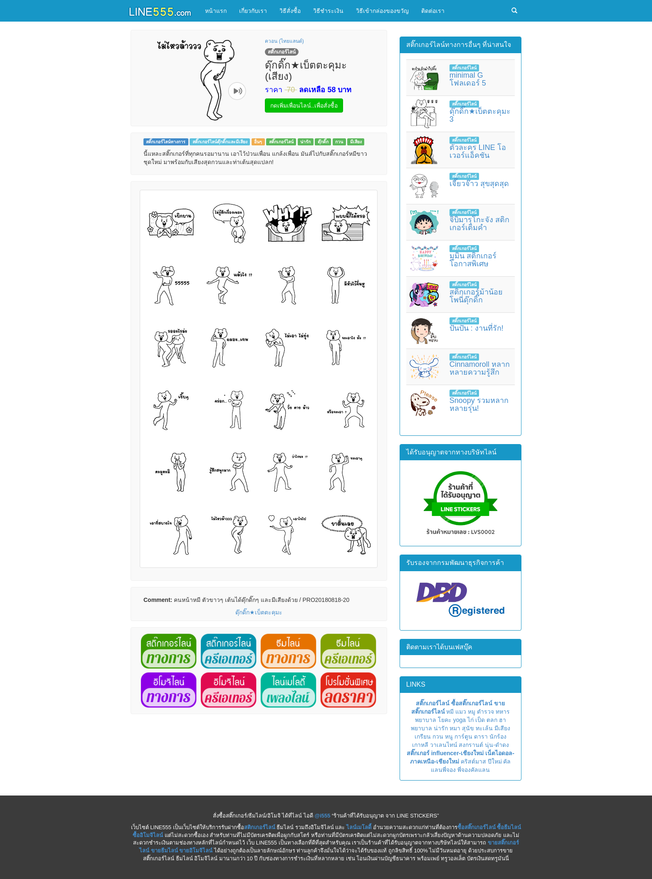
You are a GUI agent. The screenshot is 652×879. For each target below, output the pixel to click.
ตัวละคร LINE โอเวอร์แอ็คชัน (477, 151)
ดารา (481, 736)
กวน (339, 141)
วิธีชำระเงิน (328, 10)
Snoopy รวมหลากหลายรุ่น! (479, 404)
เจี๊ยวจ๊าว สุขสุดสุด (479, 183)
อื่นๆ (258, 141)
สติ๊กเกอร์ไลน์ (281, 141)
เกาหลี (420, 745)
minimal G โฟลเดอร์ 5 (467, 79)
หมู (471, 711)
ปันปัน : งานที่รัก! (476, 328)
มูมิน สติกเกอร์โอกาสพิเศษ (472, 260)
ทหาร (503, 711)
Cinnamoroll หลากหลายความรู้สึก (479, 368)
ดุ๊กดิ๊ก (323, 141)
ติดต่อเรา (433, 10)
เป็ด (480, 720)
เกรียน (423, 736)
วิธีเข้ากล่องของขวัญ (382, 10)
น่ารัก (305, 141)
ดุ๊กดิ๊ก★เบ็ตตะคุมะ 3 (480, 115)
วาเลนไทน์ (443, 745)
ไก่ (470, 720)
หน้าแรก (216, 10)
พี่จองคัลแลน (473, 769)
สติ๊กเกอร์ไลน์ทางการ (165, 141)
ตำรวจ (485, 711)
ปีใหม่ (495, 761)
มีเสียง (356, 141)
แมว (460, 711)
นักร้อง (497, 736)
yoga (459, 720)
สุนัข (468, 728)
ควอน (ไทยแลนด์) (284, 41)
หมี (450, 711)
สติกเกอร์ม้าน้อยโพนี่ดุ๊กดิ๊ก (476, 296)
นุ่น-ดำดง (497, 745)
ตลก (492, 720)
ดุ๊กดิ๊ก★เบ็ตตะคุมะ (258, 612)
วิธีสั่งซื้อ (290, 10)
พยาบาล (425, 720)
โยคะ (445, 720)
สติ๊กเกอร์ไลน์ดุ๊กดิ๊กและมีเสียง (220, 141)
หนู (449, 736)
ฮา (502, 720)
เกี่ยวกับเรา (253, 10)
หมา (454, 728)
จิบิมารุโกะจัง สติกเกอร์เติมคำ (479, 224)
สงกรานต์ (471, 745)
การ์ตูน (463, 736)
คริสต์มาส (473, 761)
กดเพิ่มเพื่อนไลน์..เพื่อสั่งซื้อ (304, 105)
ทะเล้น (484, 728)
